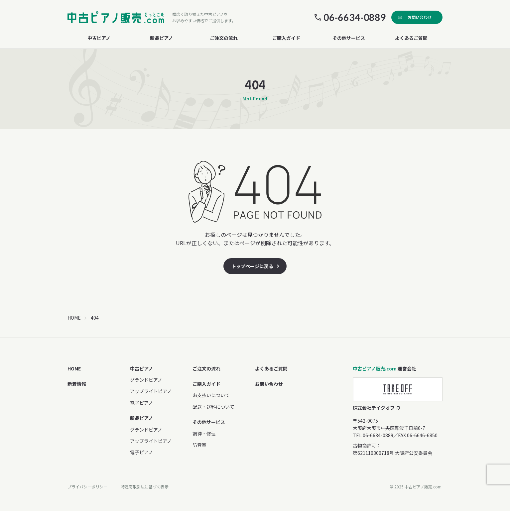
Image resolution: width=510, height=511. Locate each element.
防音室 (199, 445)
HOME (74, 317)
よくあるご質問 (411, 38)
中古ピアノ (141, 368)
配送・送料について (213, 406)
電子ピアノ (141, 402)
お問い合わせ (420, 17)
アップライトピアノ (151, 391)
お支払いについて (211, 395)
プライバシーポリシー (87, 486)
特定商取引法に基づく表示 (145, 486)
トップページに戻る (252, 266)
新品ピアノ (141, 418)
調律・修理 (204, 433)
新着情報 (76, 383)
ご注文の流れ (224, 38)
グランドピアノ (146, 379)
